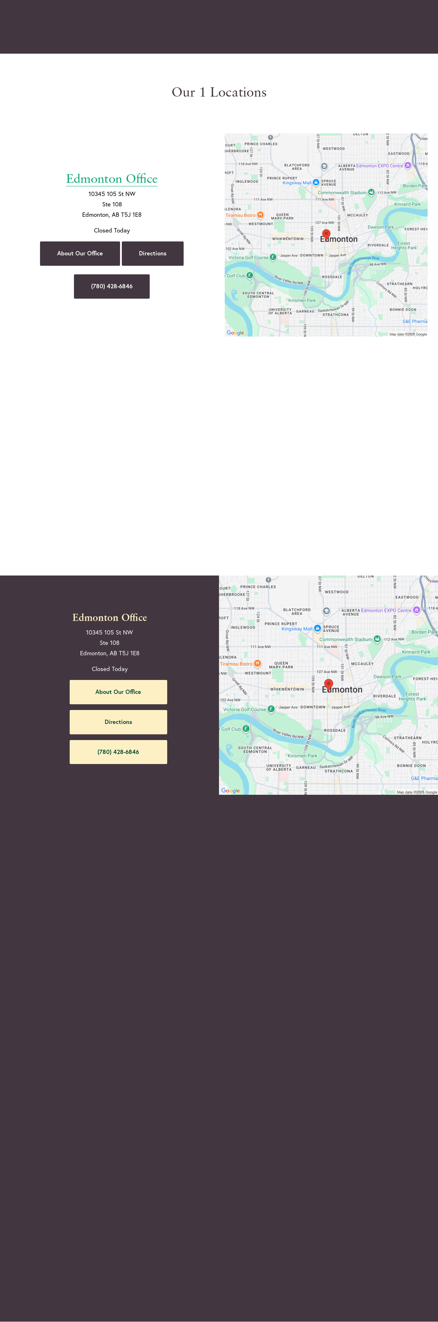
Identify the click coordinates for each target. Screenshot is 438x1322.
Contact (365, 27)
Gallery (207, 27)
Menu (405, 27)
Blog (176, 27)
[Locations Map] (326, 234)
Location (326, 27)
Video (239, 27)
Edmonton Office (112, 162)
